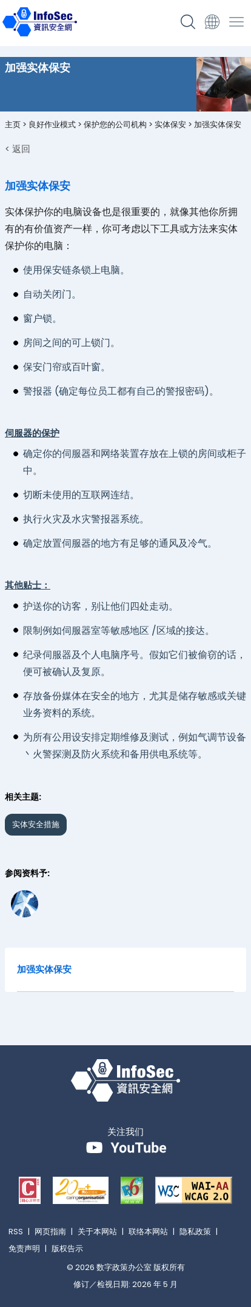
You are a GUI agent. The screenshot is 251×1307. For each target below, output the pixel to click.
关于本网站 (97, 1231)
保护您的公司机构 (115, 124)
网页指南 (50, 1231)
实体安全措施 (35, 824)
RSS (15, 1231)
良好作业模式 (52, 124)
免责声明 (24, 1248)
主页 (13, 124)
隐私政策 (195, 1231)
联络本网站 (148, 1231)
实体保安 (170, 124)
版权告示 (67, 1248)
